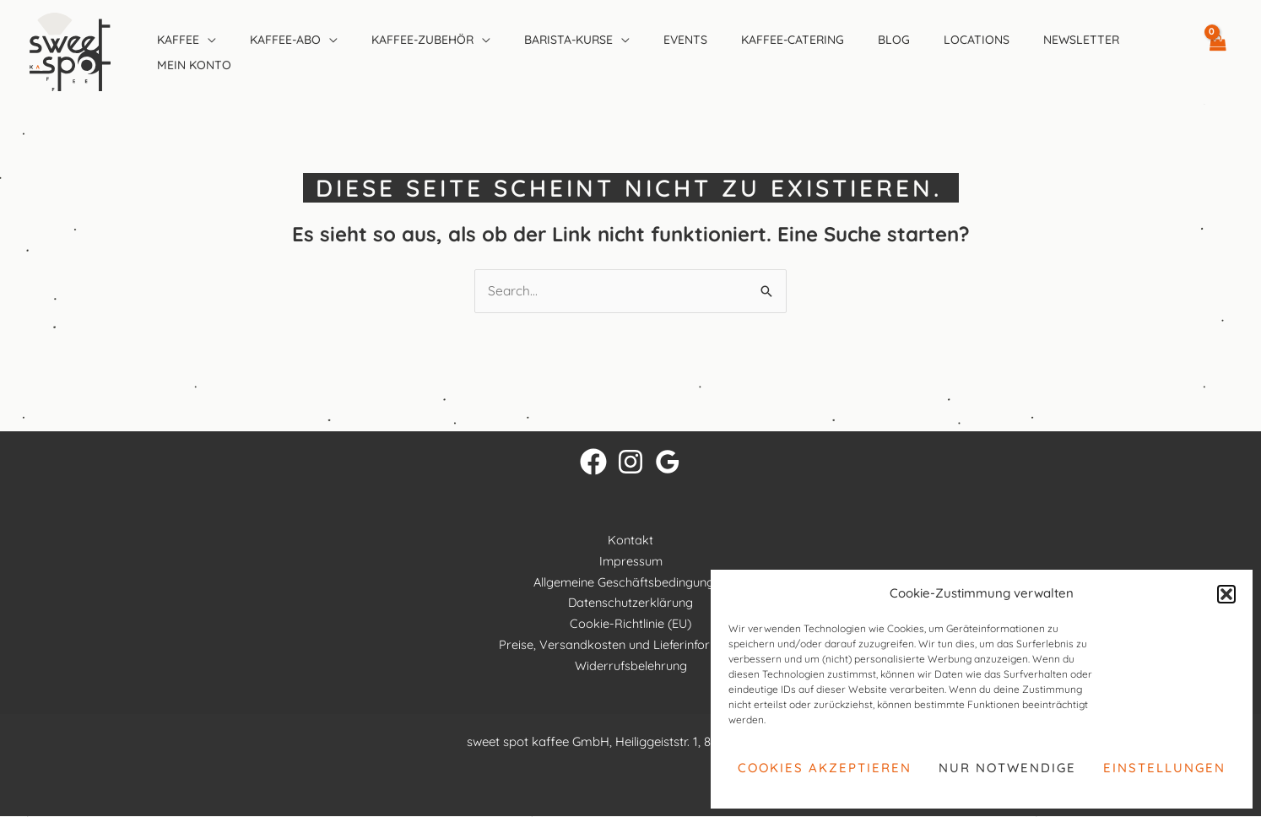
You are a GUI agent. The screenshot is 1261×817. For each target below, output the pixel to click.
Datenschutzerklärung (630, 603)
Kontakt (631, 541)
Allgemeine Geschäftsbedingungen (630, 582)
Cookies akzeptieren (825, 768)
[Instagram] (630, 462)
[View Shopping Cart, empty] (1217, 51)
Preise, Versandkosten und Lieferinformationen (630, 645)
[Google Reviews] (667, 462)
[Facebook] (593, 462)
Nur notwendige (1007, 768)
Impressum (630, 562)
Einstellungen (1164, 768)
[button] (1226, 594)
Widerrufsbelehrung (631, 665)
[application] (207, 39)
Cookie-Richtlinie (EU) (630, 624)
